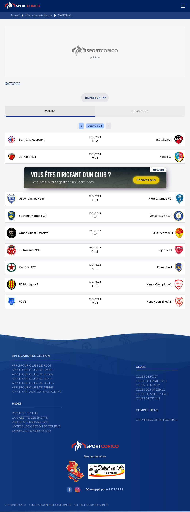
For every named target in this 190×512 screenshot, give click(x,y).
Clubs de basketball (152, 381)
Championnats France (38, 15)
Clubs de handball (150, 390)
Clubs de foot (147, 377)
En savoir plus (146, 180)
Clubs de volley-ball (152, 394)
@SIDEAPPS (114, 490)
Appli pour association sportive (37, 392)
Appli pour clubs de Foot (31, 366)
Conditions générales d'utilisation (50, 505)
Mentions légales (15, 505)
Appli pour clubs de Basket (33, 370)
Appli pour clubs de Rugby (32, 375)
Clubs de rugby (148, 386)
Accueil (15, 15)
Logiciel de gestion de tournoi (36, 427)
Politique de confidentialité (91, 505)
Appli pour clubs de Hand (31, 379)
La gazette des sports (30, 418)
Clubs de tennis (148, 399)
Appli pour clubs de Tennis (32, 388)
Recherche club (25, 414)
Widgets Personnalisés (30, 422)
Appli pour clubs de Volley (33, 383)
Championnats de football (157, 420)
